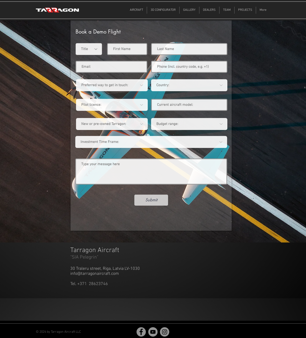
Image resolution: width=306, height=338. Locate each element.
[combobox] (189, 85)
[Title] (89, 49)
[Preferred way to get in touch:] (112, 85)
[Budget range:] (189, 124)
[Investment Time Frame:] (151, 142)
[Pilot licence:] (112, 105)
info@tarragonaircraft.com (94, 273)
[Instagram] (164, 332)
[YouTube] (153, 332)
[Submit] (151, 200)
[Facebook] (141, 332)
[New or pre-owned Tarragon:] (112, 124)
